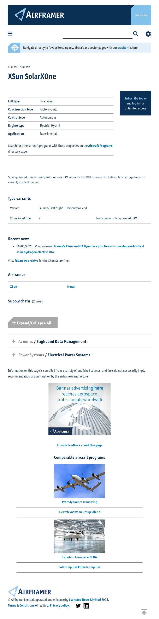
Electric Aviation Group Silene (79, 512)
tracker (123, 48)
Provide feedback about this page (79, 445)
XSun (13, 287)
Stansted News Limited (85, 600)
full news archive (26, 261)
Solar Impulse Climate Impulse (79, 567)
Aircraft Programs (100, 146)
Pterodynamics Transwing (79, 502)
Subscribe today (135, 98)
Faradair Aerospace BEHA (79, 557)
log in (136, 103)
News (71, 287)
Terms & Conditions (21, 605)
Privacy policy (59, 605)
